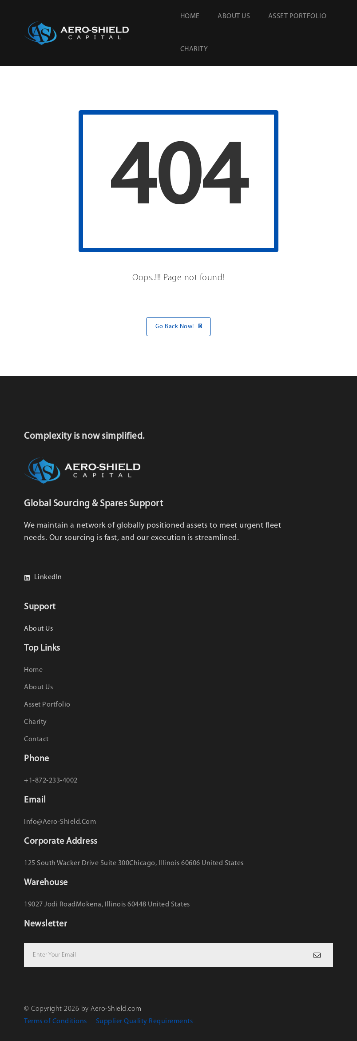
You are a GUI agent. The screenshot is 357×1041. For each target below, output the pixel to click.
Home (190, 16)
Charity (194, 49)
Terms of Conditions (55, 1021)
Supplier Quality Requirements (144, 1021)
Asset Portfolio (297, 16)
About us (234, 16)
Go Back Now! (178, 326)
